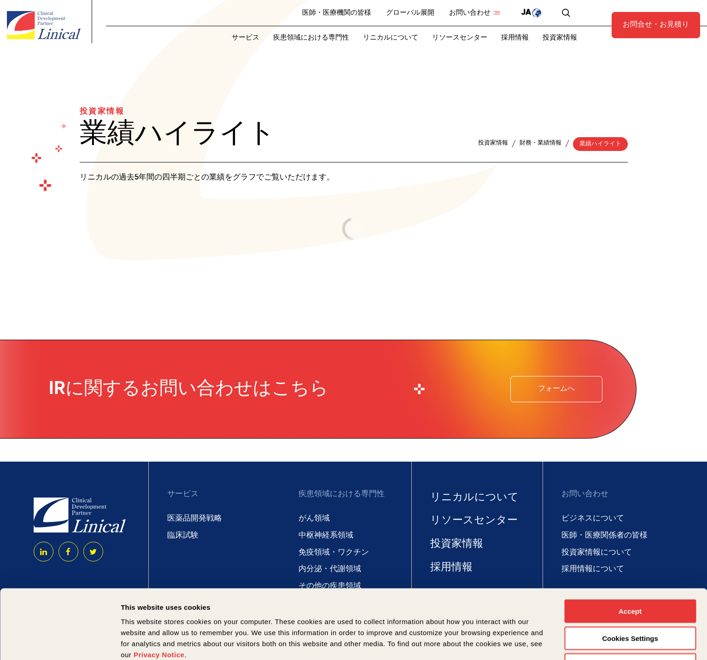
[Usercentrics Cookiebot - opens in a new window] (59, 642)
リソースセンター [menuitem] (459, 37)
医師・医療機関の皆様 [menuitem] (336, 12)
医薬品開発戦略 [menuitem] (194, 518)
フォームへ (556, 389)
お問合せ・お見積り (656, 25)
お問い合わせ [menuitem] (470, 12)
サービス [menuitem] (245, 37)
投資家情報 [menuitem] (560, 37)
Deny (630, 600)
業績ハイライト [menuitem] (600, 144)
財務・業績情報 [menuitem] (540, 143)
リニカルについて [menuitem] (390, 37)
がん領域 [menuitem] (314, 518)
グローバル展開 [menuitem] (410, 12)
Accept (630, 546)
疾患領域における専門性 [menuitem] (311, 37)
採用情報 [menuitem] (515, 37)
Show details (483, 642)
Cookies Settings (630, 573)
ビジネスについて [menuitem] (592, 518)
